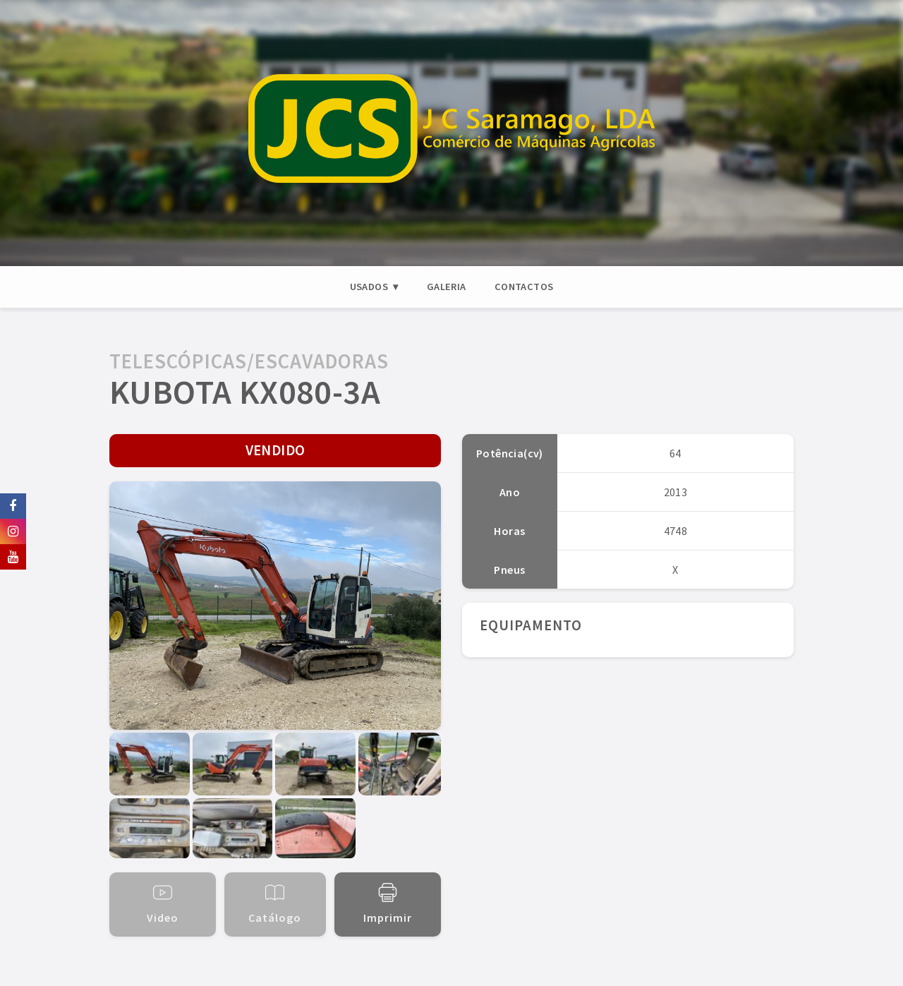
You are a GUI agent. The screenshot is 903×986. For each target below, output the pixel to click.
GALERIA (446, 286)
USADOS (369, 286)
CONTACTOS (524, 286)
